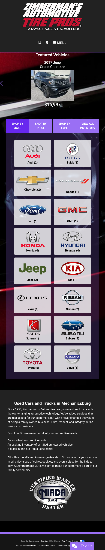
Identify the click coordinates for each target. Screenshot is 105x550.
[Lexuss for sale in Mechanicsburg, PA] (32, 300)
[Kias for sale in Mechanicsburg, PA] (72, 271)
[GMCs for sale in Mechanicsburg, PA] (72, 212)
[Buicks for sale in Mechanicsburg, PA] (72, 153)
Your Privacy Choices (73, 541)
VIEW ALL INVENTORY (87, 126)
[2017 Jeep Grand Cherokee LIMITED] (52, 85)
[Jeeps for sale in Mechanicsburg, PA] (32, 271)
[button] (2, 83)
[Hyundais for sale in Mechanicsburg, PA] (72, 241)
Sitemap (57, 541)
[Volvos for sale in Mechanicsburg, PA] (72, 358)
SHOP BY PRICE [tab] (41, 126)
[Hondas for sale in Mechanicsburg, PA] (32, 241)
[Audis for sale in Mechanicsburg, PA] (32, 153)
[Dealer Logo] (52, 16)
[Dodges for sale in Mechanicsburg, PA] (72, 183)
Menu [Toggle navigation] (60, 43)
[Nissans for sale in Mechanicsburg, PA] (72, 300)
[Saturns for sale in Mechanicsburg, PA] (32, 329)
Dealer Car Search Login (29, 541)
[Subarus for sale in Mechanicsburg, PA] (72, 329)
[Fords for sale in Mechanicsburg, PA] (32, 212)
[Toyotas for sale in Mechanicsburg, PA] (32, 358)
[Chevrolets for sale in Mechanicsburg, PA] (32, 183)
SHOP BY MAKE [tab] (17, 126)
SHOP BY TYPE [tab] (64, 126)
